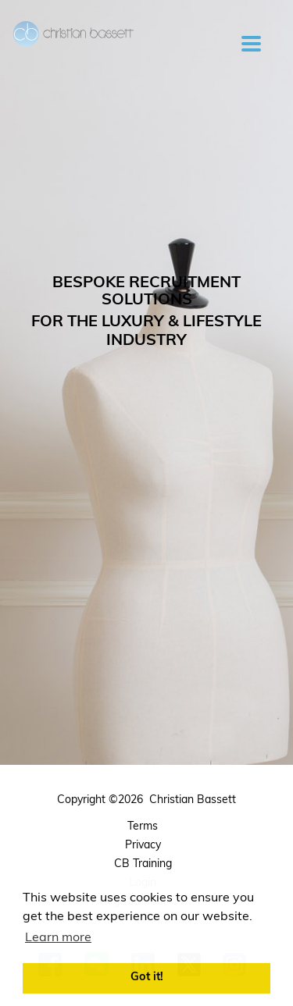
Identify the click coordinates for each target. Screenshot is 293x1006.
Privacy (143, 845)
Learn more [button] (58, 938)
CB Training (143, 864)
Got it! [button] (146, 977)
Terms (142, 827)
